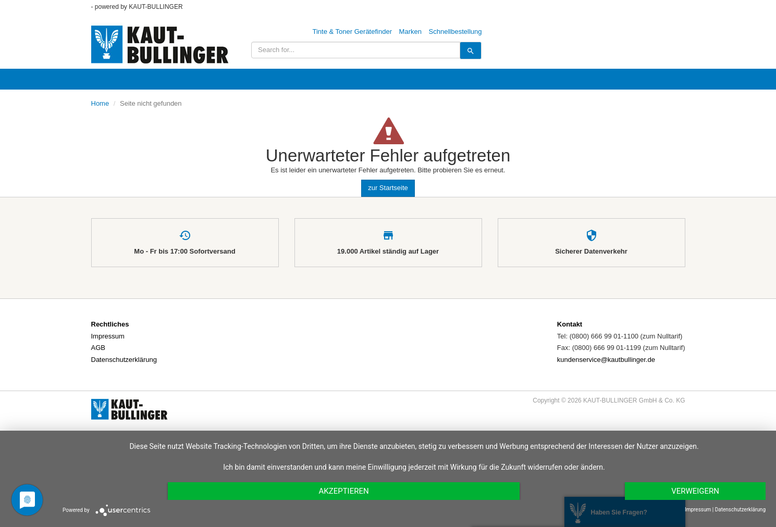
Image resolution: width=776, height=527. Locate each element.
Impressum (108, 336)
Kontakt (569, 324)
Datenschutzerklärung (124, 359)
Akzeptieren (343, 491)
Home (100, 103)
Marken (410, 31)
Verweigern (695, 491)
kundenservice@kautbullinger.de (606, 359)
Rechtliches (110, 324)
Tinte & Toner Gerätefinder (352, 31)
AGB (98, 348)
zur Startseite (388, 188)
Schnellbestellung (455, 31)
